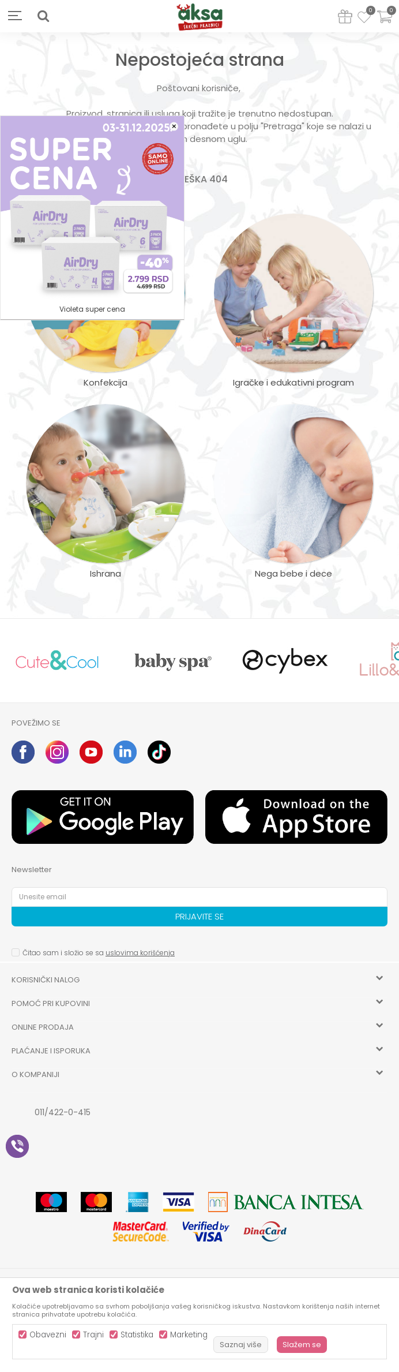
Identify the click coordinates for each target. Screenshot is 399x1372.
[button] (43, 16)
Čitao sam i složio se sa (98, 952)
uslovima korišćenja (140, 953)
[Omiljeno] (364, 19)
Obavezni (47, 1334)
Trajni (93, 1334)
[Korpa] (384, 24)
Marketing (189, 1334)
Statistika (137, 1334)
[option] (57, 660)
